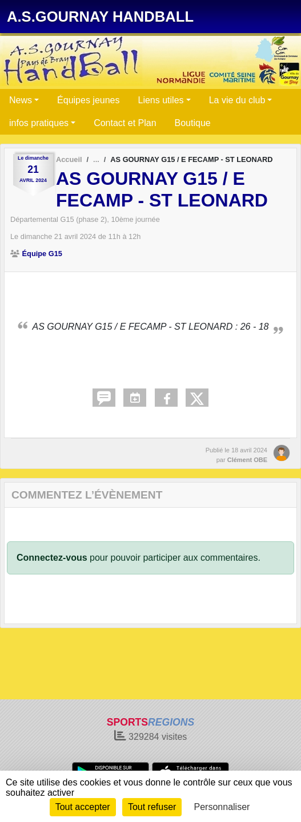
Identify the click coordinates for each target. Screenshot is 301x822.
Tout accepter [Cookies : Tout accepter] (82, 807)
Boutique (193, 123)
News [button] (20, 100)
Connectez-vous (52, 557)
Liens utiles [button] (161, 100)
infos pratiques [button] (39, 123)
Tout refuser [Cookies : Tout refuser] (152, 807)
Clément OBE (247, 459)
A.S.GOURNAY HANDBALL (100, 17)
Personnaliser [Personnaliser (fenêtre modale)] (222, 807)
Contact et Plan (125, 123)
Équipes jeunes (88, 100)
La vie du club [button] (237, 100)
